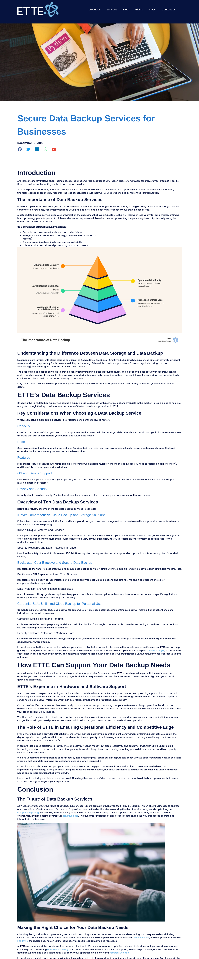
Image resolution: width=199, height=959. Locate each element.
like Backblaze (141, 937)
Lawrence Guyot (155, 650)
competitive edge (119, 952)
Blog (126, 9)
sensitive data (70, 815)
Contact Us (168, 9)
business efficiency (57, 949)
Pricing (139, 9)
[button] (20, 149)
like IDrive (22, 941)
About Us (94, 9)
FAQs (152, 9)
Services (112, 9)
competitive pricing (28, 812)
